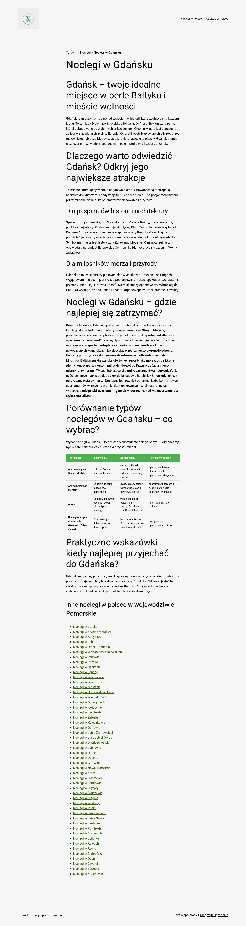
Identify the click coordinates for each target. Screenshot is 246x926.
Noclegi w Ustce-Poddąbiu (91, 647)
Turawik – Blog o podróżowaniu (40, 915)
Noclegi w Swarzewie (88, 778)
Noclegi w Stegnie (85, 798)
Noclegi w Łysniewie (87, 712)
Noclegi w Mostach (86, 687)
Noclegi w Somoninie (88, 833)
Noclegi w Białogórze (88, 853)
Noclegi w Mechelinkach (90, 697)
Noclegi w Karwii (84, 773)
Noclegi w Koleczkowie (89, 722)
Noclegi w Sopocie (86, 868)
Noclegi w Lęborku (86, 838)
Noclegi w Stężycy (85, 788)
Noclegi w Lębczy (85, 672)
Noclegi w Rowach (86, 843)
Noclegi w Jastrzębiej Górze (92, 737)
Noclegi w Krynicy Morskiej (92, 632)
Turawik (71, 52)
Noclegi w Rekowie (86, 657)
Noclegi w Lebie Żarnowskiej (93, 732)
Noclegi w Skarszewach (89, 813)
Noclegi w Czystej (85, 863)
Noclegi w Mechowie (87, 682)
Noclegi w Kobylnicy (87, 637)
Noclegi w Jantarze (86, 823)
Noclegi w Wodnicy (86, 803)
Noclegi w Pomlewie (87, 828)
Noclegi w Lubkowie (87, 748)
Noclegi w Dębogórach (89, 702)
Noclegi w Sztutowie (87, 783)
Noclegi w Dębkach (86, 667)
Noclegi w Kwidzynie (87, 707)
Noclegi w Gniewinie (87, 763)
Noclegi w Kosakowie (88, 874)
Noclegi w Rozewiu (86, 662)
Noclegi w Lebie (84, 642)
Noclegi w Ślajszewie (87, 793)
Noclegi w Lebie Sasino (89, 818)
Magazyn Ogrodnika (214, 915)
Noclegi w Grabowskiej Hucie (93, 692)
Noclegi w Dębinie (85, 757)
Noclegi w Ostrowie (86, 727)
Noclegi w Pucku (84, 808)
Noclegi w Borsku (85, 627)
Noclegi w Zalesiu (85, 717)
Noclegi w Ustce (84, 753)
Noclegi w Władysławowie (91, 742)
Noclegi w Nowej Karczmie (91, 768)
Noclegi (85, 52)
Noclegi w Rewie (84, 848)
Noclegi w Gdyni (84, 858)
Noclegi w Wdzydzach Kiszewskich (97, 652)
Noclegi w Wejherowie (88, 677)
